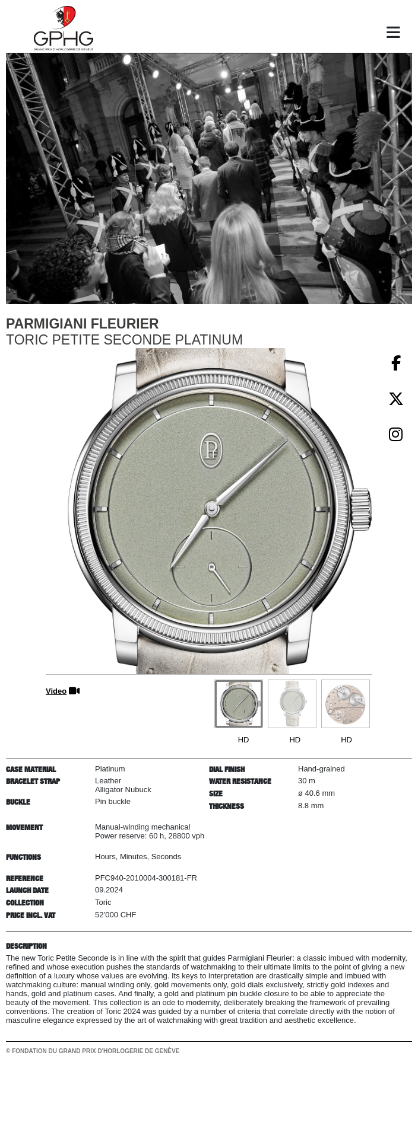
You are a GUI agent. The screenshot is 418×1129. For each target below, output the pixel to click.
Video (56, 691)
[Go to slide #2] (292, 704)
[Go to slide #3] (345, 704)
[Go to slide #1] (238, 704)
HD (243, 739)
